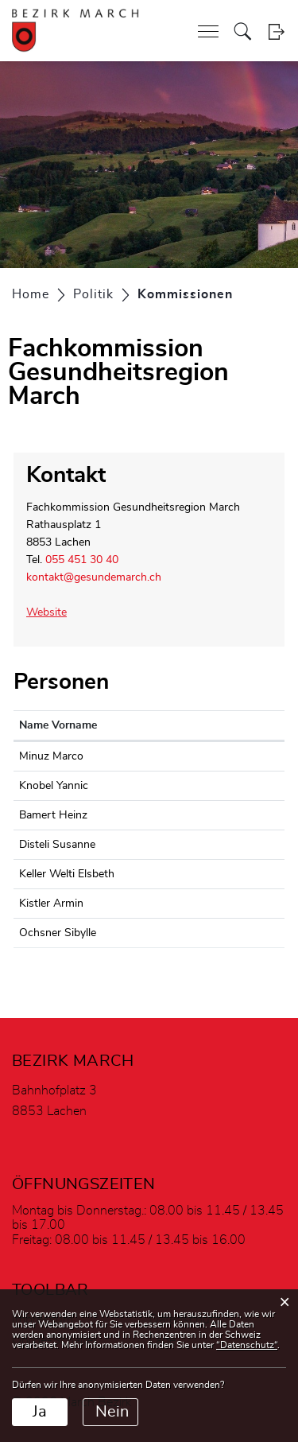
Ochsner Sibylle (57, 933)
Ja (40, 1412)
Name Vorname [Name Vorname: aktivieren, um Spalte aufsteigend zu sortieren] (58, 725)
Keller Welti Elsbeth (66, 874)
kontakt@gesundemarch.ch (93, 577)
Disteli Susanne (57, 844)
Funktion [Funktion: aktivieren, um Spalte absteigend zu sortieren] (226, 725)
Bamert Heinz (53, 815)
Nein (112, 1412)
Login (276, 31)
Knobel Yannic (53, 785)
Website (53, 612)
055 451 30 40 (81, 560)
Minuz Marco (51, 756)
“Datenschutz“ (246, 1345)
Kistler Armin (51, 903)
